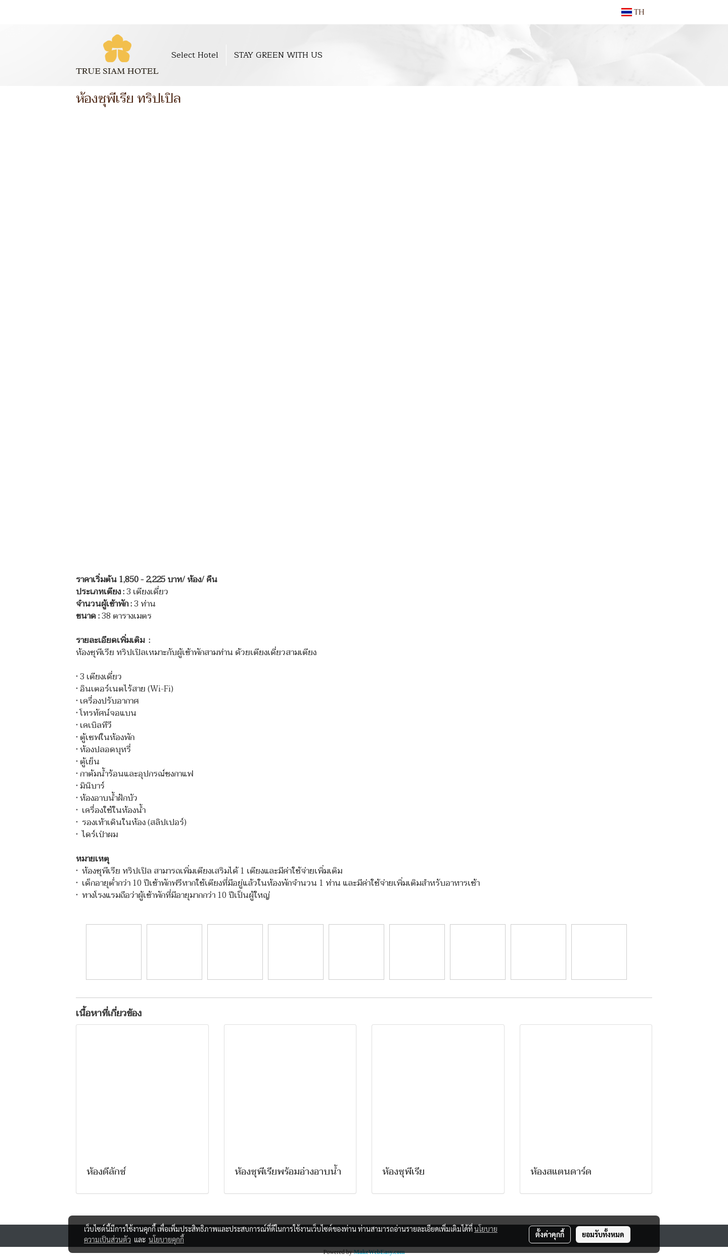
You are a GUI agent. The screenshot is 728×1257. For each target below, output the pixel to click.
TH (633, 12)
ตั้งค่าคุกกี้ (549, 1234)
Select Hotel (194, 55)
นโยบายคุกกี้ (166, 1239)
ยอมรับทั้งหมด (603, 1234)
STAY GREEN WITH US (278, 55)
